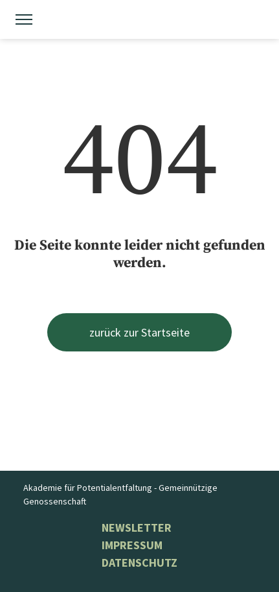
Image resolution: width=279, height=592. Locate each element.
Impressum (132, 545)
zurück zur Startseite (139, 332)
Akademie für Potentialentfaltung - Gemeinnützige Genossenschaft (120, 494)
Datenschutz (139, 562)
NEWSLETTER (137, 527)
